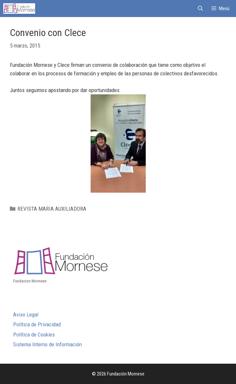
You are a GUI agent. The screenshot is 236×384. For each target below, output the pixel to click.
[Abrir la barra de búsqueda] (200, 8)
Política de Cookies (34, 334)
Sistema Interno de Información (47, 344)
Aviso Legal (25, 314)
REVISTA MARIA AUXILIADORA (51, 208)
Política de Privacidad (37, 324)
